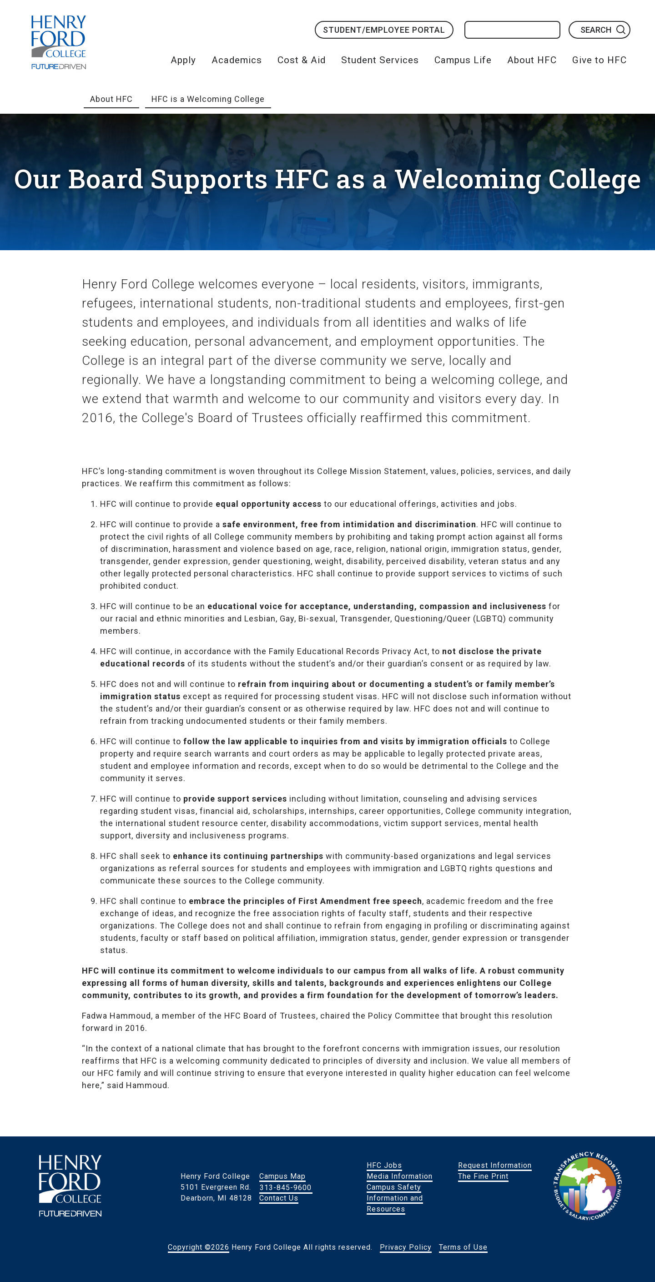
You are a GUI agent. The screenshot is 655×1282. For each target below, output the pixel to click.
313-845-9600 (286, 1187)
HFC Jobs (384, 1165)
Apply (183, 60)
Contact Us (278, 1198)
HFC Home (59, 42)
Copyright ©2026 (198, 1247)
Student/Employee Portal (384, 30)
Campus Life (463, 60)
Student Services (380, 60)
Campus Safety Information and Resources (395, 1198)
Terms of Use (463, 1247)
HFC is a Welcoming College (208, 99)
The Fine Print (483, 1176)
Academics (237, 60)
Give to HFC (599, 60)
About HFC (532, 60)
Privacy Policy (406, 1247)
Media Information (400, 1176)
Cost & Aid (301, 60)
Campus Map (282, 1176)
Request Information (495, 1165)
